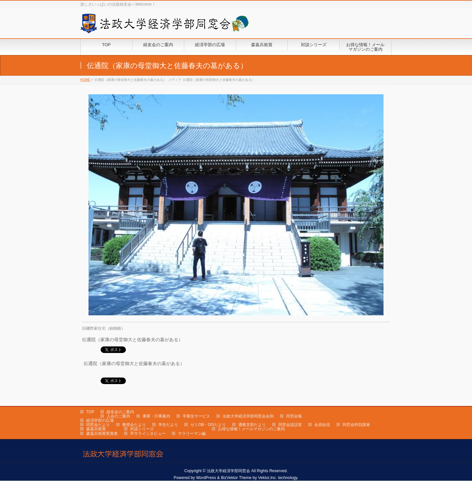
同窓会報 (294, 416)
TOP (90, 412)
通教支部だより (252, 424)
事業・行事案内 (156, 416)
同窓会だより (98, 424)
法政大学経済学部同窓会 (228, 471)
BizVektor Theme (236, 477)
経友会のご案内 (120, 412)
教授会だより (134, 424)
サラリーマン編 (192, 433)
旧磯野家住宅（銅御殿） (103, 328)
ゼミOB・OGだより (208, 424)
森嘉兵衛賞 (96, 429)
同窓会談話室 (290, 424)
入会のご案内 (118, 416)
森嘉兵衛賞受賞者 (102, 433)
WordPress (206, 477)
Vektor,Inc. (267, 477)
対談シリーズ (142, 429)
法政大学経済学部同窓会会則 (248, 416)
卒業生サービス (196, 416)
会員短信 (322, 424)
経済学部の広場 (100, 420)
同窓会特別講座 (356, 424)
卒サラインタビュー (148, 433)
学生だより (168, 424)
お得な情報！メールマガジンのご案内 (251, 429)
